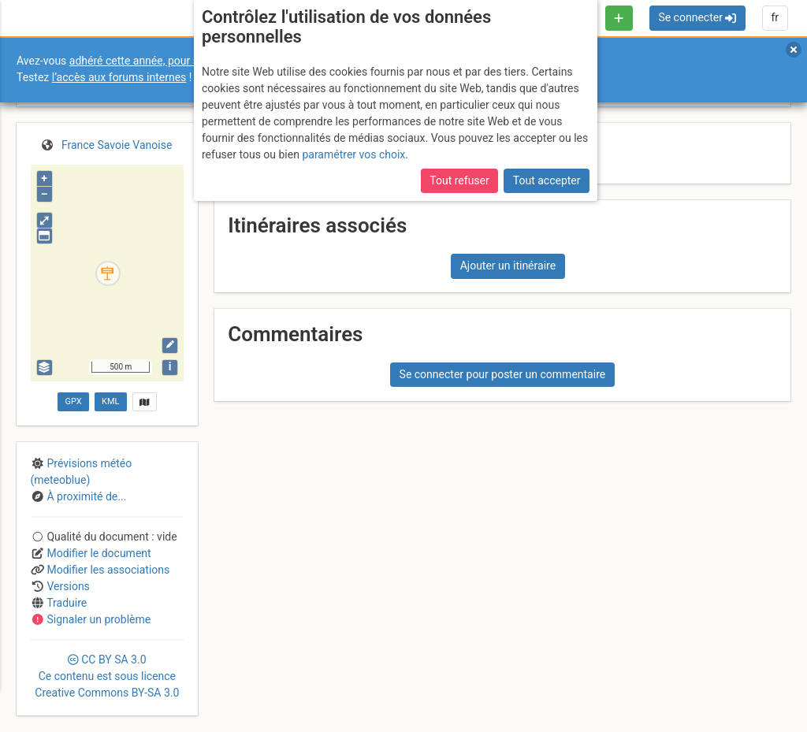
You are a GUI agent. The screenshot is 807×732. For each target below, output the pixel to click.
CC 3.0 (107, 676)
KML (110, 401)
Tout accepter (547, 180)
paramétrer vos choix (353, 154)
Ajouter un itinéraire (508, 265)
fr (775, 17)
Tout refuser (459, 180)
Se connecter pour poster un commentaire (503, 374)
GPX (73, 401)
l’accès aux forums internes (119, 77)
